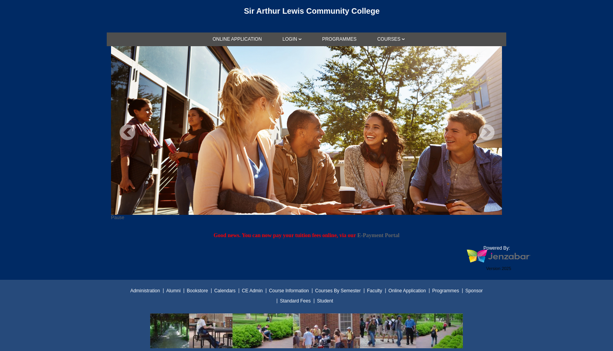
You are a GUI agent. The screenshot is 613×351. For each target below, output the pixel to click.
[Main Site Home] (306, 13)
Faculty (374, 290)
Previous (127, 132)
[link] (237, 39)
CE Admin (252, 290)
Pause (117, 217)
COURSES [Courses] (388, 39)
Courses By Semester (338, 290)
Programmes (445, 290)
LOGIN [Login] (290, 39)
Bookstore (197, 290)
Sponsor (474, 290)
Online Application (407, 290)
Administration (145, 290)
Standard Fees (295, 301)
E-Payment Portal (378, 235)
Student (325, 301)
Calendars (225, 290)
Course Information (289, 290)
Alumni (173, 290)
